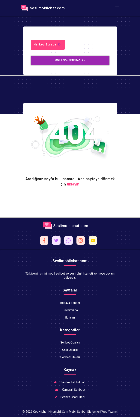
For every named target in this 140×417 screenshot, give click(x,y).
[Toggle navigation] (117, 8)
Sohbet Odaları (70, 342)
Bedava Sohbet (70, 303)
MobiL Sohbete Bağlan (70, 60)
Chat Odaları (70, 350)
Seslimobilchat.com (42, 8)
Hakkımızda (70, 310)
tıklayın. (74, 184)
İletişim (70, 317)
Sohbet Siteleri (70, 357)
